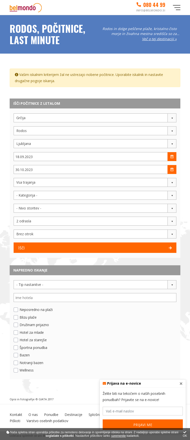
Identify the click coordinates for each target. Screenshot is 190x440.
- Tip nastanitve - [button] (29, 284)
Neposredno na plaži (36, 309)
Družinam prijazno (34, 324)
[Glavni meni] (176, 7)
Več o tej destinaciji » (159, 38)
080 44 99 (150, 4)
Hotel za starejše (33, 340)
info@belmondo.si (150, 10)
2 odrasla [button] (23, 221)
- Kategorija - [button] (26, 195)
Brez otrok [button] (24, 234)
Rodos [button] (21, 130)
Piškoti (15, 420)
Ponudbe (51, 414)
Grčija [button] (20, 117)
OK (185, 434)
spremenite (118, 436)
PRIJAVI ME (142, 424)
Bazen (25, 355)
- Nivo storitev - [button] (28, 208)
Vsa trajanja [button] (25, 182)
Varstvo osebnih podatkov (47, 420)
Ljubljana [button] (23, 143)
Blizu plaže (28, 317)
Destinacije (73, 414)
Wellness (27, 370)
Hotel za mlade (32, 332)
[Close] (181, 383)
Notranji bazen (31, 362)
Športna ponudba (33, 347)
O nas (33, 414)
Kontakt (16, 414)
